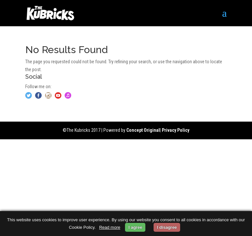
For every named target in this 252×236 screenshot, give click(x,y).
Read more (109, 227)
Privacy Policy (175, 130)
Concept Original (143, 130)
